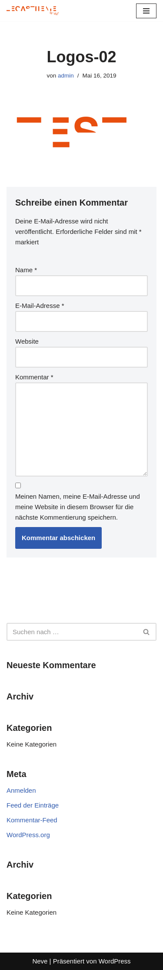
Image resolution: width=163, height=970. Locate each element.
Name (26, 270)
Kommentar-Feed (32, 820)
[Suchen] (72, 632)
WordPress (115, 961)
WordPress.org (28, 834)
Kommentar (34, 377)
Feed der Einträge (33, 805)
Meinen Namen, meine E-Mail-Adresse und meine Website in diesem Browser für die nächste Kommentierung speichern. (77, 507)
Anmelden (21, 790)
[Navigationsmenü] (146, 10)
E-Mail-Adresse (39, 305)
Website (27, 341)
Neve (39, 961)
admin (66, 75)
